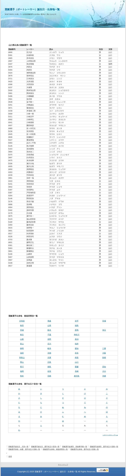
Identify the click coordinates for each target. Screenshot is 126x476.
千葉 (49, 335)
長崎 (77, 371)
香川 (22, 367)
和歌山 (22, 358)
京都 (49, 353)
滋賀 (22, 353)
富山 (22, 344)
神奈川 (76, 335)
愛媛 (77, 367)
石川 (49, 344)
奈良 (77, 353)
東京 (22, 335)
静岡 (22, 348)
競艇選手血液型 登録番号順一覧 (74, 447)
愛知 (77, 348)
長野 (49, 339)
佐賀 (49, 371)
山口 (77, 362)
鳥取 (77, 358)
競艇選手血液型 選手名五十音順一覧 (104, 447)
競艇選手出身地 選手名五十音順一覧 (84, 449)
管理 (10, 456)
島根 (104, 358)
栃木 (49, 330)
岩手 (77, 321)
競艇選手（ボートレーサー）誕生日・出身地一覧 (32, 9)
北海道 (22, 321)
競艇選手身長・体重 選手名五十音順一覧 (24, 449)
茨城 (22, 330)
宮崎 (49, 376)
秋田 (22, 325)
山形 (49, 325)
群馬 (77, 330)
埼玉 (104, 330)
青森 (49, 321)
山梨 (22, 339)
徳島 (49, 367)
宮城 (104, 321)
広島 (49, 362)
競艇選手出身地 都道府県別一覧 (55, 449)
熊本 (22, 376)
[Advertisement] (63, 288)
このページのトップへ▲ (110, 435)
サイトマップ (63, 465)
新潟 (77, 339)
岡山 (22, 362)
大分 (104, 371)
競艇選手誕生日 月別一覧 (18, 447)
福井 (77, 344)
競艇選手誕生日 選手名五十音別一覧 (45, 447)
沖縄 (104, 376)
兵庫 (49, 358)
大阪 (104, 353)
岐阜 (49, 348)
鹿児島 (76, 376)
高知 (104, 367)
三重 (104, 348)
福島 (77, 325)
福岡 (22, 371)
